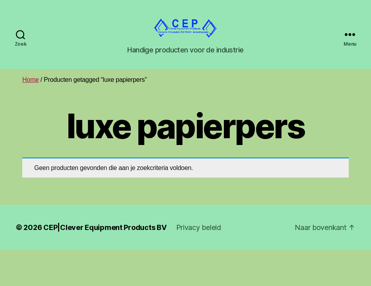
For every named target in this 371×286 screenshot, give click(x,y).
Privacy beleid (198, 236)
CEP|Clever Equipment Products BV (104, 236)
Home (30, 89)
